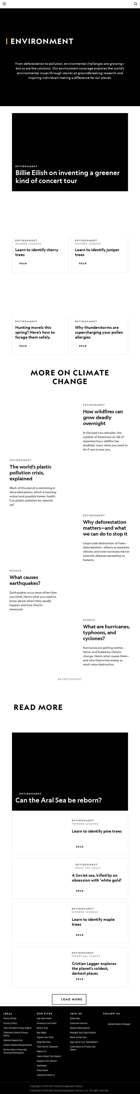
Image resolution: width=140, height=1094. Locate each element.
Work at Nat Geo (78, 1037)
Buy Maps (41, 1032)
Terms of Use (9, 1018)
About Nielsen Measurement (17, 1044)
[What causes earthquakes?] (70, 590)
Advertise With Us (46, 1075)
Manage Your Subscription (83, 1032)
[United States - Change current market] (116, 1024)
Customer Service (79, 1023)
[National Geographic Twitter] (114, 1018)
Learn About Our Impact (49, 1056)
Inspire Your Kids (45, 1037)
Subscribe (75, 1018)
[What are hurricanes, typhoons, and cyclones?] (70, 642)
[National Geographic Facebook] (109, 1018)
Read (21, 263)
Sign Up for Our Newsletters (84, 1041)
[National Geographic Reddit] (134, 1018)
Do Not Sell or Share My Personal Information (15, 1051)
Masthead (42, 1065)
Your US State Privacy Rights (17, 1027)
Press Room (42, 1070)
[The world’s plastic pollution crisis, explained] (70, 482)
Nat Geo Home (44, 1018)
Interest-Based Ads (12, 1040)
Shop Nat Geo (44, 1041)
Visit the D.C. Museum (47, 1046)
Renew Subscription (80, 1027)
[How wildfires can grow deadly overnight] (70, 427)
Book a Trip (42, 1027)
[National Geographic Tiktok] (129, 1018)
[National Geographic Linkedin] (124, 1018)
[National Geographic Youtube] (119, 1018)
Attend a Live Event (47, 1023)
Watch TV (42, 1051)
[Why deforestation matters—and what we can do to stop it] (70, 538)
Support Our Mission (47, 1060)
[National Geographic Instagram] (103, 1018)
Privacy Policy (10, 1023)
